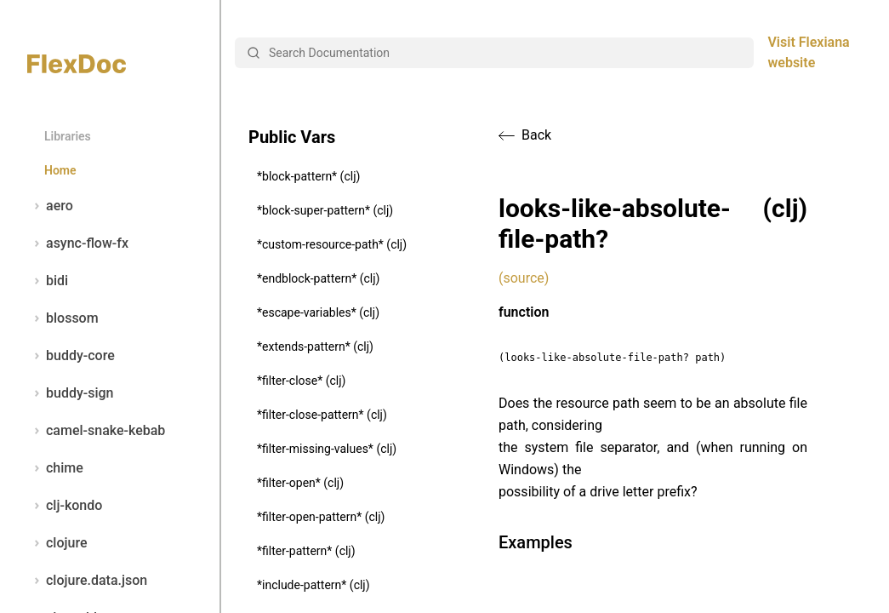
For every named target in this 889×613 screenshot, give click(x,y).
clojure (57, 543)
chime (55, 468)
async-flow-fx (77, 243)
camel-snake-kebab (96, 430)
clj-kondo (64, 505)
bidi (47, 280)
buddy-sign (70, 393)
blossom (63, 318)
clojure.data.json (87, 580)
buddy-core (71, 355)
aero (50, 206)
